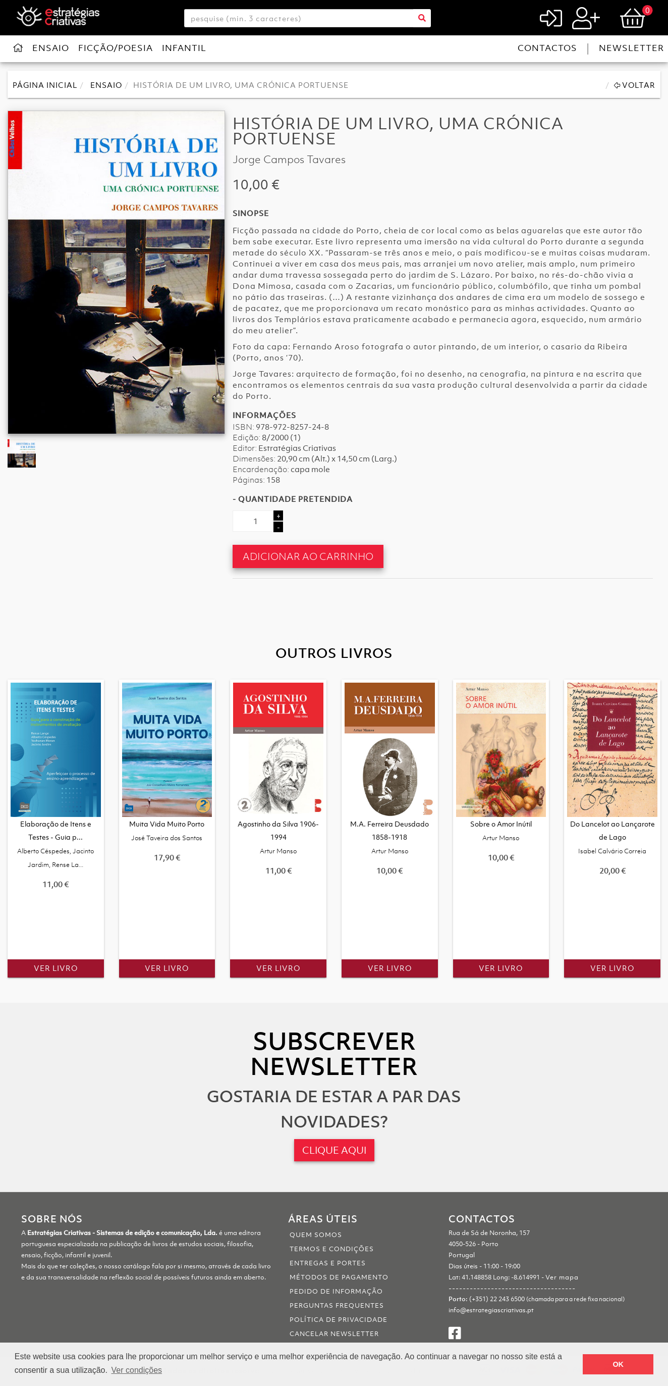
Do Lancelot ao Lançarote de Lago (612, 837)
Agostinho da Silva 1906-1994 (278, 837)
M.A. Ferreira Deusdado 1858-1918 (389, 837)
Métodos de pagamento (339, 1277)
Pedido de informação (336, 1291)
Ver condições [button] (137, 1370)
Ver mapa (562, 1277)
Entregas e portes (328, 1263)
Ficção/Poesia (115, 48)
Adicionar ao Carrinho (308, 556)
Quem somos (316, 1234)
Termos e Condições (332, 1249)
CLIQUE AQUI (334, 1150)
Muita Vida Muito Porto (166, 830)
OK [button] (618, 1364)
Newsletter (631, 48)
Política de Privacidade (338, 1319)
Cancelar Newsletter (334, 1333)
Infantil (184, 48)
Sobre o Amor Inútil (501, 830)
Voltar (634, 85)
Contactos (547, 48)
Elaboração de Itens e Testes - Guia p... (55, 844)
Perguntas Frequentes (337, 1305)
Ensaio (50, 48)
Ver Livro (56, 968)
